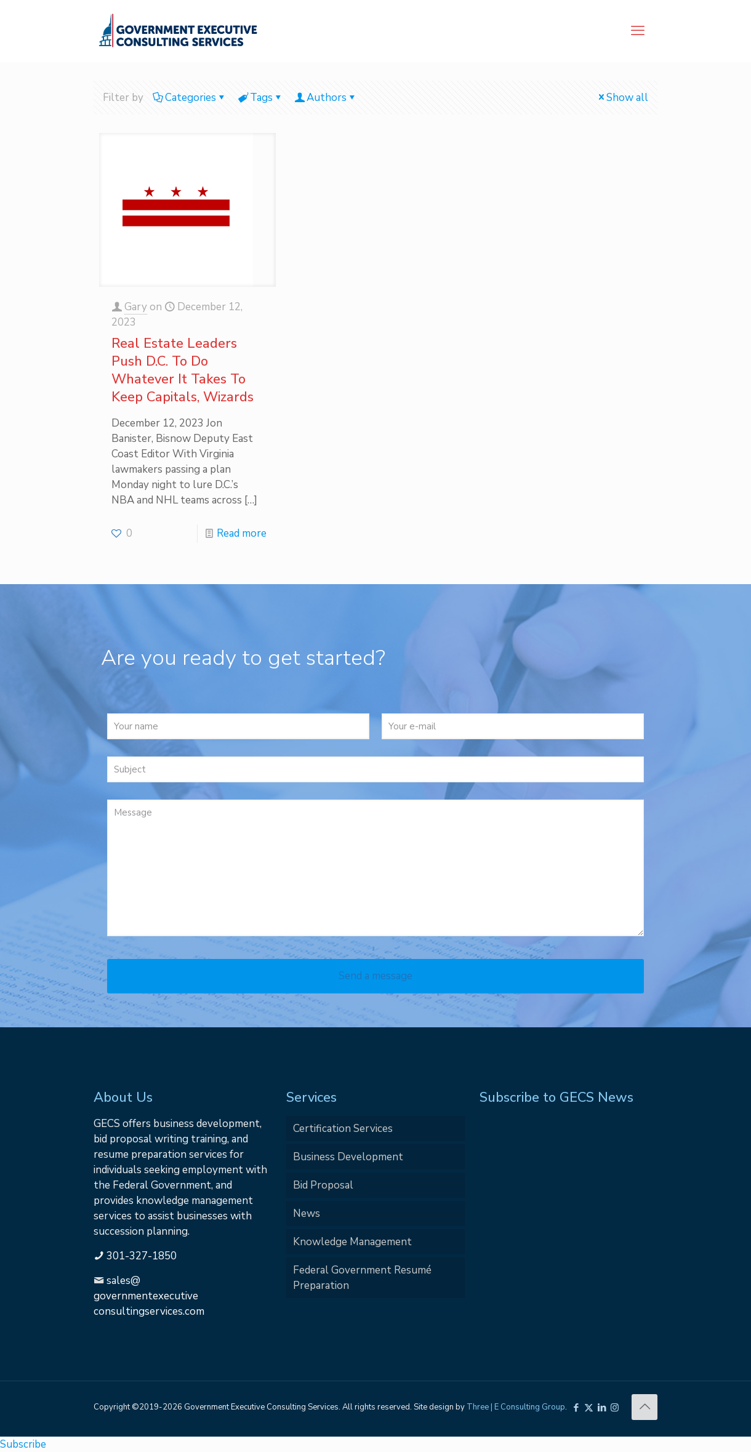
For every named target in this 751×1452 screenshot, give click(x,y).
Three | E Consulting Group (516, 1407)
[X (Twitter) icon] (588, 1408)
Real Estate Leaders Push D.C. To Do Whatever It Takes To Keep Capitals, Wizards (182, 370)
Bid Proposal (323, 1185)
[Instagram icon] (614, 1408)
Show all (622, 97)
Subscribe (23, 1444)
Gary (135, 307)
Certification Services (343, 1128)
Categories (190, 97)
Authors (325, 97)
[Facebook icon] (575, 1408)
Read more (242, 533)
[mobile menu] (637, 30)
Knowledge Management (352, 1242)
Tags (260, 97)
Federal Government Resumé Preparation (362, 1278)
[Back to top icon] (644, 1407)
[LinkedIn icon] (601, 1408)
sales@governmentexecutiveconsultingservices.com (149, 1296)
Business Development (348, 1157)
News (306, 1213)
